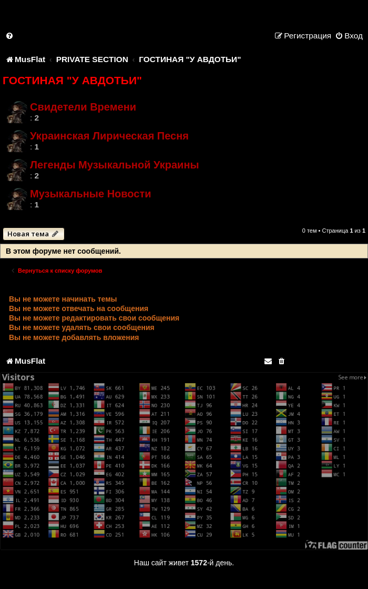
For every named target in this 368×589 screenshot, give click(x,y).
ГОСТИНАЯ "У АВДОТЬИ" (72, 80)
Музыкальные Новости (90, 193)
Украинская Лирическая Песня (109, 136)
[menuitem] (10, 35)
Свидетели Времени (83, 107)
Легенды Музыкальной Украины (114, 165)
